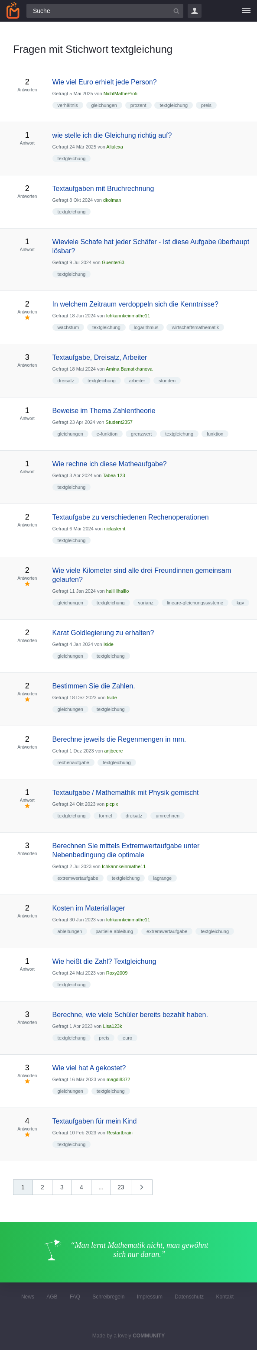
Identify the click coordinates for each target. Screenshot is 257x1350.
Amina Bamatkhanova (129, 368)
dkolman (112, 200)
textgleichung (173, 105)
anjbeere (113, 750)
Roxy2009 (117, 972)
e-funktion (107, 433)
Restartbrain (120, 1132)
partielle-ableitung (114, 931)
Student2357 (119, 422)
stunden (167, 380)
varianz (145, 602)
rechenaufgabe (73, 762)
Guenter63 (113, 262)
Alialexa (114, 146)
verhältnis (68, 105)
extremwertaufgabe (78, 878)
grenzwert (141, 433)
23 (120, 1187)
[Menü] (246, 11)
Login (195, 11)
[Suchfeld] (104, 11)
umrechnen (167, 815)
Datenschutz (189, 1297)
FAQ (75, 1297)
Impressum (150, 1297)
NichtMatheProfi (120, 93)
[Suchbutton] (176, 11)
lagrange (162, 878)
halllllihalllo (117, 591)
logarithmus (146, 327)
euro (127, 1037)
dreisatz (66, 380)
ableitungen (70, 931)
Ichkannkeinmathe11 (128, 315)
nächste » (146, 1190)
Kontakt (225, 1297)
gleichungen (104, 105)
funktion (215, 433)
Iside (109, 644)
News (27, 1297)
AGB (51, 1297)
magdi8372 (118, 1079)
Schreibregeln (108, 1297)
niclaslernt (115, 528)
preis (206, 105)
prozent (138, 105)
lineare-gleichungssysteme (195, 602)
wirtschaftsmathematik (195, 327)
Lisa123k (112, 1026)
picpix (112, 804)
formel (105, 815)
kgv (240, 602)
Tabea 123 (114, 475)
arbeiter (137, 380)
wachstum (68, 327)
